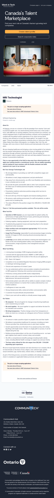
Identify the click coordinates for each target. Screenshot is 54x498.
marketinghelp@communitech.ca (38, 488)
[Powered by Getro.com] (27, 393)
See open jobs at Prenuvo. (14, 109)
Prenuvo (7, 128)
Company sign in (34, 5)
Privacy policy (22, 397)
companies (4, 85)
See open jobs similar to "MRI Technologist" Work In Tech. (23, 111)
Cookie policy (30, 397)
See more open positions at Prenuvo (27, 378)
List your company (46, 5)
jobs (12, 85)
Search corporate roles (27, 37)
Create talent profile (27, 32)
